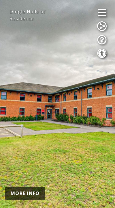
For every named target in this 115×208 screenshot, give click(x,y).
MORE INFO (25, 193)
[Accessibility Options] (101, 53)
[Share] (101, 26)
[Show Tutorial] (101, 40)
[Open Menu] (101, 12)
